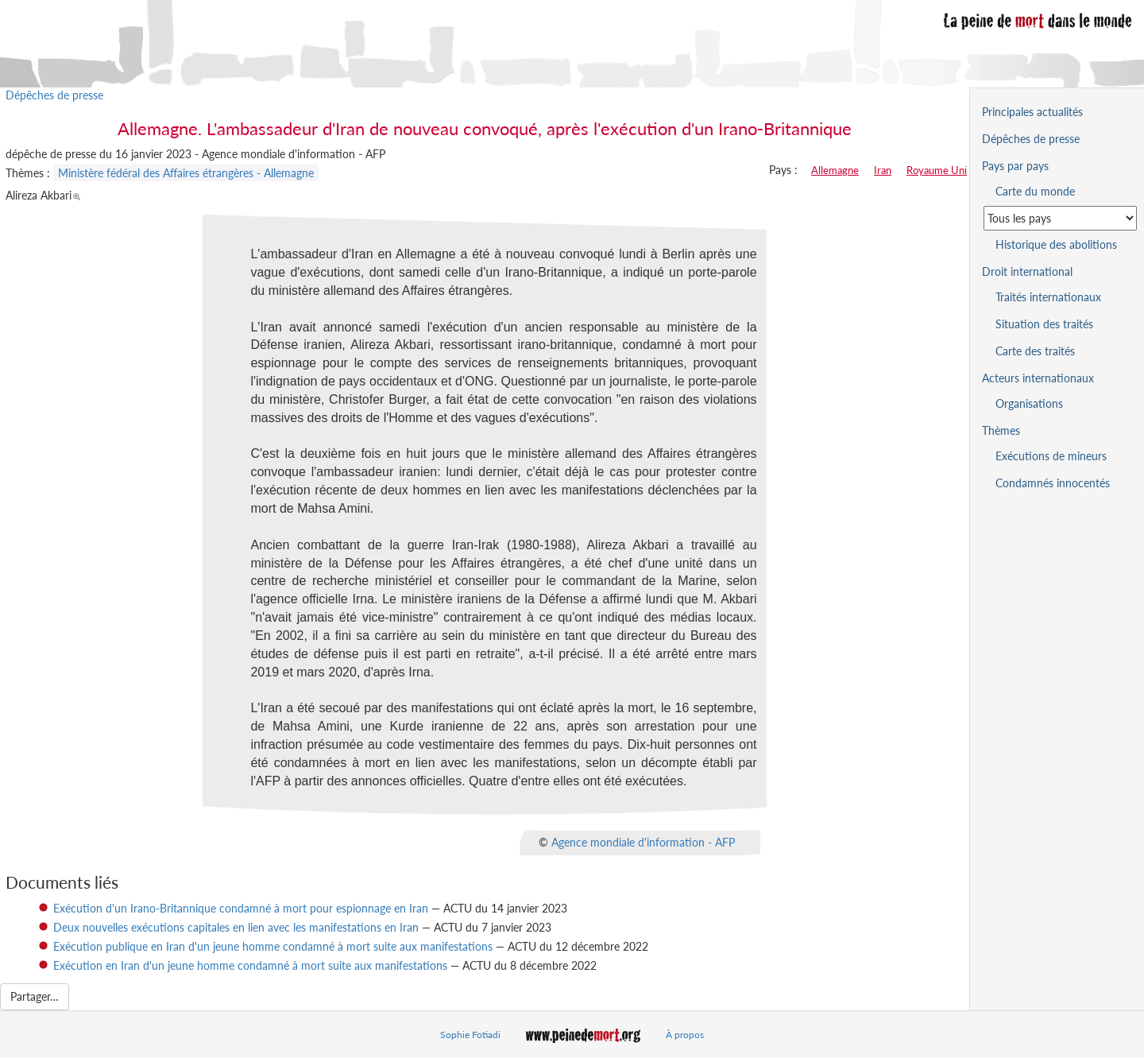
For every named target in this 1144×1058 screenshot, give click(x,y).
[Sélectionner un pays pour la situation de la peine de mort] (1060, 218)
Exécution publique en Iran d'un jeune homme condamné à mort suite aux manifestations (273, 946)
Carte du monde (1035, 191)
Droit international (1027, 271)
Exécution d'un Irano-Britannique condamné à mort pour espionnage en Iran (240, 908)
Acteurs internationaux (1038, 378)
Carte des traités (1035, 351)
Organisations (1029, 403)
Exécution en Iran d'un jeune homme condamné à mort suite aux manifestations (250, 965)
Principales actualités (1032, 111)
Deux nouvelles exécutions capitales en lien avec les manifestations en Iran (236, 927)
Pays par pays (1015, 165)
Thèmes (1001, 430)
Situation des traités (1044, 324)
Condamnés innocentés (1052, 483)
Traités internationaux (1048, 297)
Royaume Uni (936, 170)
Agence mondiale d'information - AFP (643, 841)
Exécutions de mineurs (1051, 456)
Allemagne (835, 170)
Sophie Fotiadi (470, 1035)
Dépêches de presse (54, 95)
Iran (882, 170)
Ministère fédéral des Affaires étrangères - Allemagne (186, 173)
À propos (685, 1035)
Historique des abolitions (1056, 244)
